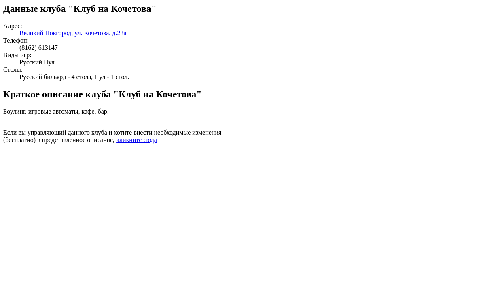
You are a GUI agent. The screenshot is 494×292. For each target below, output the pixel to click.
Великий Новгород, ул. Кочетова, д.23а (73, 33)
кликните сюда (136, 139)
